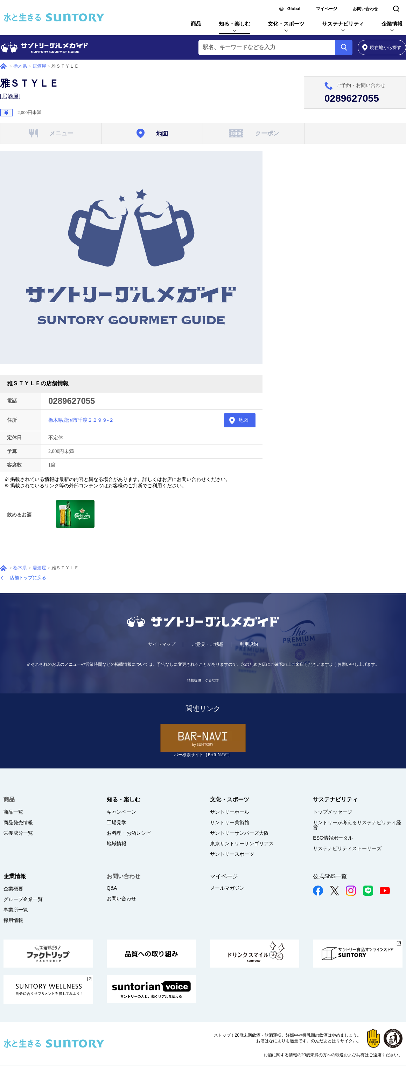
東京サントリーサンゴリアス (242, 843)
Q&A (112, 888)
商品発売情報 (18, 822)
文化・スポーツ (286, 24)
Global (293, 8)
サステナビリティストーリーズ (347, 848)
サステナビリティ (343, 24)
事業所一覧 (16, 910)
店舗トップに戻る (28, 577)
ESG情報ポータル (333, 838)
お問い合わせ (365, 8)
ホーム (3, 66)
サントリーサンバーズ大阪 (239, 833)
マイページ (326, 8)
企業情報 (392, 24)
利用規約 (249, 644)
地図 (243, 420)
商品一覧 (13, 812)
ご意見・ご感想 (208, 644)
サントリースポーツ (232, 854)
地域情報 (116, 843)
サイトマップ (161, 644)
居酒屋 (39, 66)
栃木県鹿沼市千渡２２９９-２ (81, 420)
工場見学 (116, 822)
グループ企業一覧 (23, 899)
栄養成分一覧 (18, 833)
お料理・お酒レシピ (129, 833)
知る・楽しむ (234, 24)
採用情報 (13, 920)
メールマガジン (227, 888)
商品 (196, 24)
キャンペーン (121, 812)
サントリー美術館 (229, 822)
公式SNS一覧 (330, 876)
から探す (382, 47)
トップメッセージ (332, 812)
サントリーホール (229, 812)
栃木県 (20, 66)
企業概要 (13, 889)
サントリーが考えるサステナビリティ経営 (357, 825)
